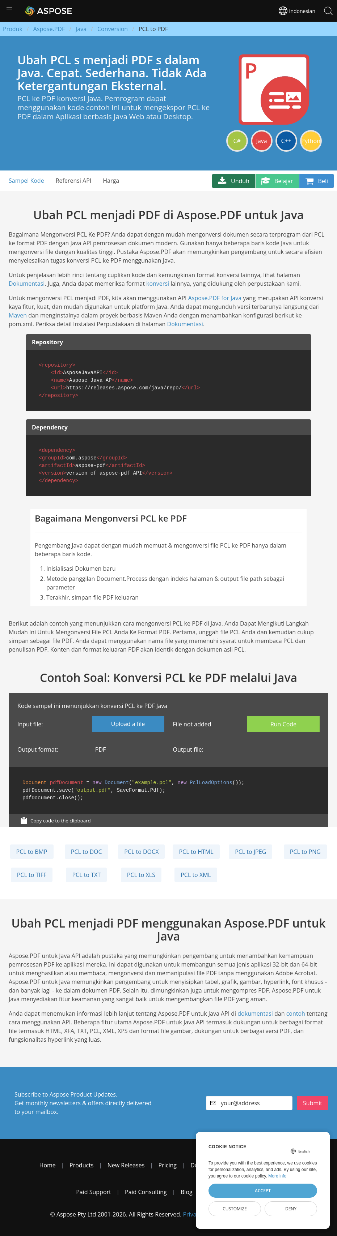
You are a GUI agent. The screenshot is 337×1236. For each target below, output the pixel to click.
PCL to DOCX (141, 852)
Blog (187, 1192)
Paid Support (93, 1192)
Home (47, 1165)
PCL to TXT (86, 875)
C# (236, 141)
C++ (286, 141)
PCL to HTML (196, 852)
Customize (235, 1209)
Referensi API (74, 181)
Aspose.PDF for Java (214, 298)
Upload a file (128, 724)
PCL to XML (196, 875)
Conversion (112, 29)
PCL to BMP (31, 852)
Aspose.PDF (49, 29)
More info (277, 1176)
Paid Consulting (146, 1192)
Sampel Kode (26, 181)
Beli (316, 181)
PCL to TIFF (32, 875)
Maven (18, 315)
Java (81, 29)
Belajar (277, 181)
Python (310, 141)
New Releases (126, 1165)
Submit (312, 1103)
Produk (12, 29)
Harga (111, 181)
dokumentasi (255, 1013)
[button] (9, 9)
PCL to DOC (86, 852)
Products (81, 1165)
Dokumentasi (27, 284)
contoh (295, 1013)
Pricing (168, 1165)
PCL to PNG (305, 852)
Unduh (233, 181)
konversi (157, 284)
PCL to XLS (141, 875)
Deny (290, 1209)
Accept (263, 1191)
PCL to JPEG (250, 852)
